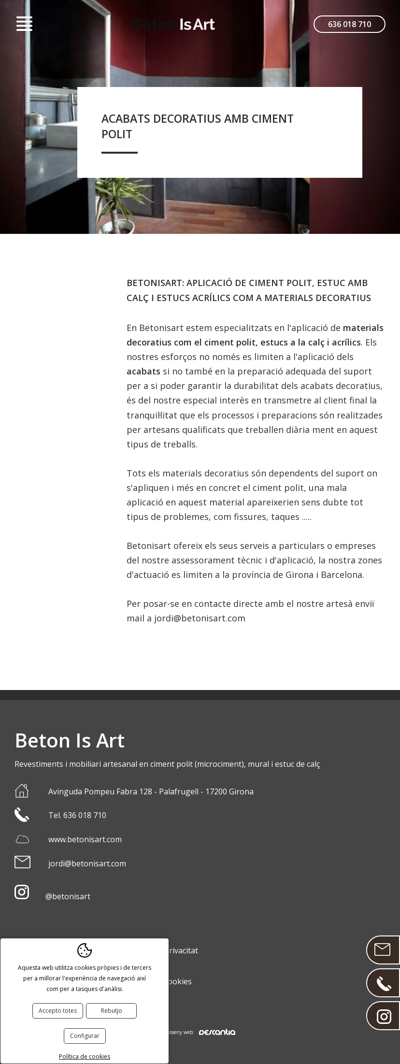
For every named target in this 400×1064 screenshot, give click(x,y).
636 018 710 (349, 24)
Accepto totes (58, 1010)
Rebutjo (111, 1010)
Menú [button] (24, 24)
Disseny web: (200, 1032)
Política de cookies (84, 1056)
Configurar (85, 1036)
